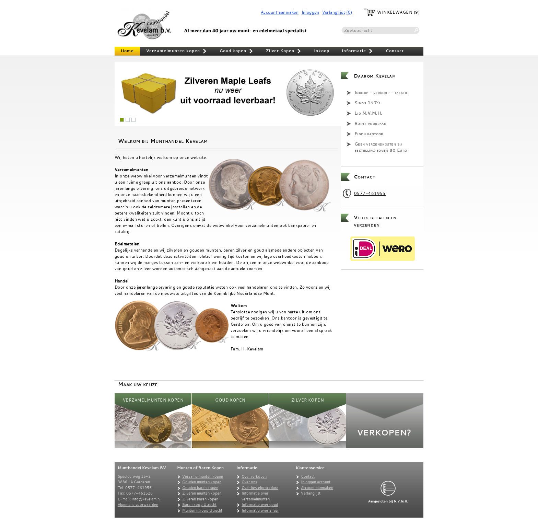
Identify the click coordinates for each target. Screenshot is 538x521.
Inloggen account (315, 481)
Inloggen (310, 12)
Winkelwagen (394, 12)
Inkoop (321, 50)
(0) (349, 12)
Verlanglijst (333, 12)
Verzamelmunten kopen (176, 51)
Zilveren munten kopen (201, 493)
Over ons (249, 481)
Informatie (357, 51)
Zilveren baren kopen (200, 499)
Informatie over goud (260, 504)
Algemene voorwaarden (138, 504)
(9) (417, 12)
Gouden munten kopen (201, 481)
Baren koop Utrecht (199, 504)
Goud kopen (237, 51)
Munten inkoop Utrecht (202, 510)
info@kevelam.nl (146, 499)
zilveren (175, 250)
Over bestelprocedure (260, 487)
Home (127, 50)
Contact (395, 50)
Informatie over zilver (260, 510)
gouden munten (205, 250)
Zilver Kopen (284, 51)
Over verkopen (254, 476)
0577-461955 (370, 193)
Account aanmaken (280, 12)
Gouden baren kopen (200, 487)
